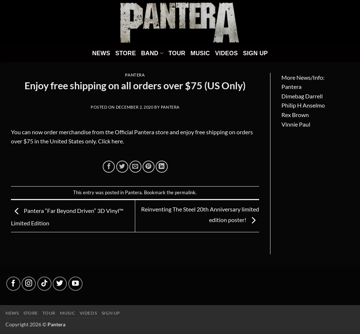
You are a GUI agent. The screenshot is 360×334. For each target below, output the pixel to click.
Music (200, 53)
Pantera (135, 74)
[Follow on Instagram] (29, 284)
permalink (185, 192)
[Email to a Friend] (135, 167)
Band (152, 53)
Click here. (111, 141)
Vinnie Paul (295, 124)
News (101, 53)
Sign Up (255, 53)
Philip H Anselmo (303, 105)
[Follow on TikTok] (44, 284)
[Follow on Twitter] (60, 284)
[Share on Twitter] (122, 167)
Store (125, 53)
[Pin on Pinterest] (149, 167)
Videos (226, 53)
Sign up (111, 313)
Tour (176, 53)
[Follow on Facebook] (13, 284)
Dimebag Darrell (302, 96)
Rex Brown (295, 114)
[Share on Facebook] (109, 167)
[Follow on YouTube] (75, 284)
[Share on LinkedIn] (162, 167)
